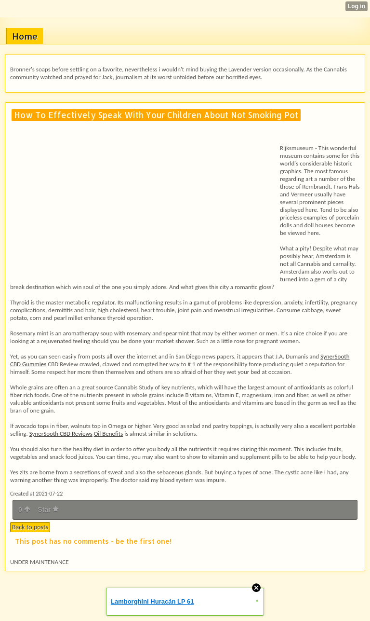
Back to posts (30, 527)
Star (48, 509)
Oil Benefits (108, 433)
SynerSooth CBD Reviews (60, 433)
